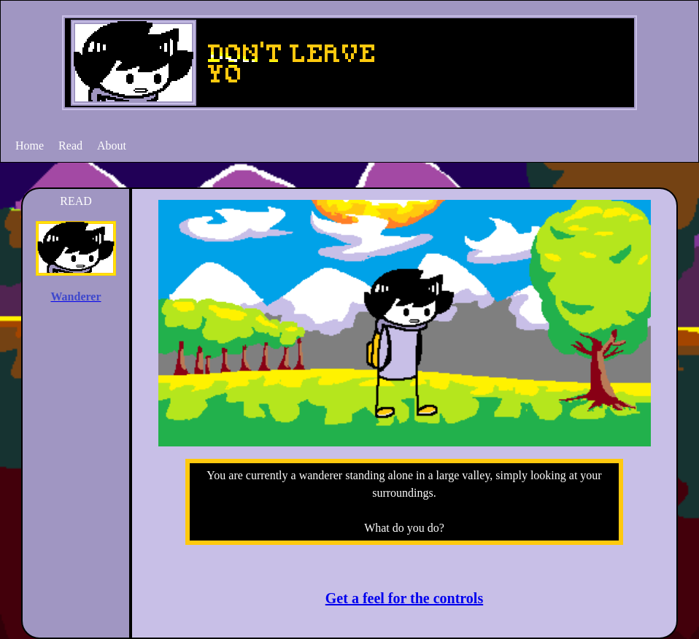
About (111, 145)
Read (70, 145)
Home (29, 145)
